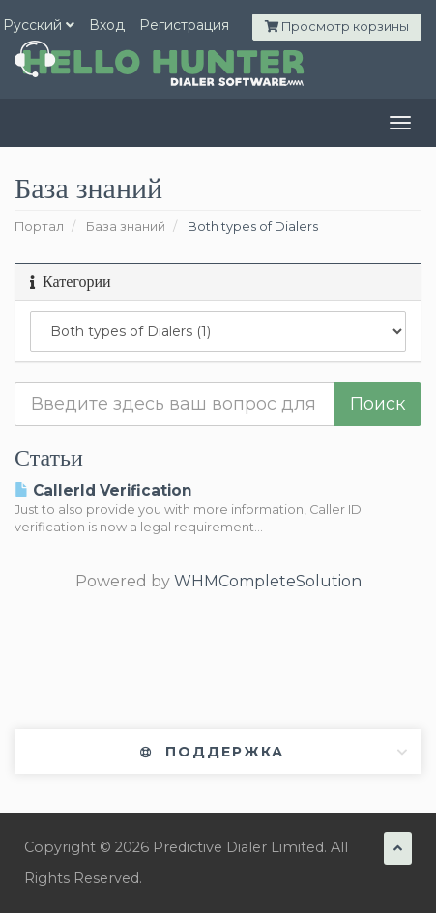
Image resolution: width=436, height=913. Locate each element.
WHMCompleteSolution (268, 581)
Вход (107, 25)
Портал (39, 226)
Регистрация (184, 25)
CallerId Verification (103, 490)
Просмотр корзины (337, 26)
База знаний (125, 226)
